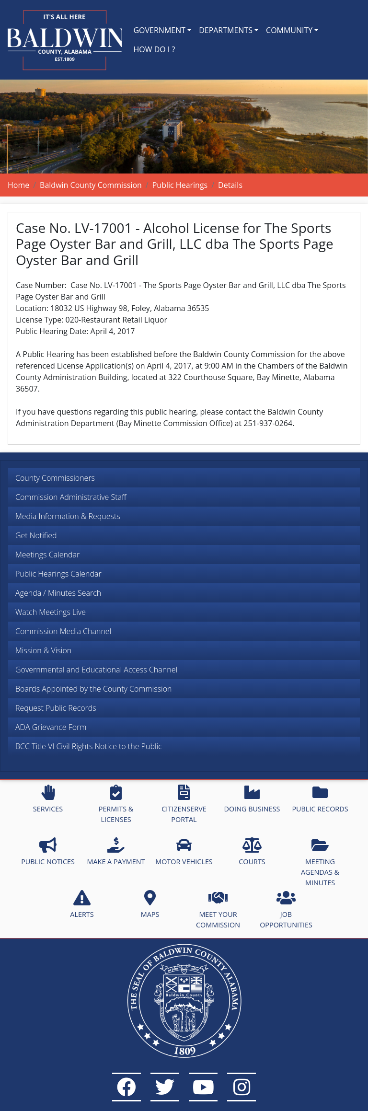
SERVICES (48, 799)
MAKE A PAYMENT (116, 851)
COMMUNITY (289, 30)
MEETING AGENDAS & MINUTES (320, 862)
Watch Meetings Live (50, 612)
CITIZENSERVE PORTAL (183, 804)
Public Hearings (180, 185)
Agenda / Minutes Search (58, 593)
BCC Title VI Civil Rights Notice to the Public (88, 746)
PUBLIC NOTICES (48, 851)
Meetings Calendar (47, 554)
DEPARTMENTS (226, 30)
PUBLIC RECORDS (320, 799)
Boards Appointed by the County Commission (93, 688)
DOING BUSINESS (252, 799)
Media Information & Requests (67, 516)
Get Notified (36, 535)
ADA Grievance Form (50, 727)
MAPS (150, 904)
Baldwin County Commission (91, 185)
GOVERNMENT (159, 30)
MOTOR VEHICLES (184, 851)
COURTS (252, 851)
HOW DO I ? (154, 49)
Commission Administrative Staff (70, 497)
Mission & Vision (43, 650)
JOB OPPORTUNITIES (286, 909)
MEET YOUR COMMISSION (218, 909)
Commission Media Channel (63, 631)
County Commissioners (55, 478)
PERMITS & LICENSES (116, 804)
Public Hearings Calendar (58, 573)
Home (18, 185)
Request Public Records (55, 708)
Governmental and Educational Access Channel (96, 669)
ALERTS (81, 904)
